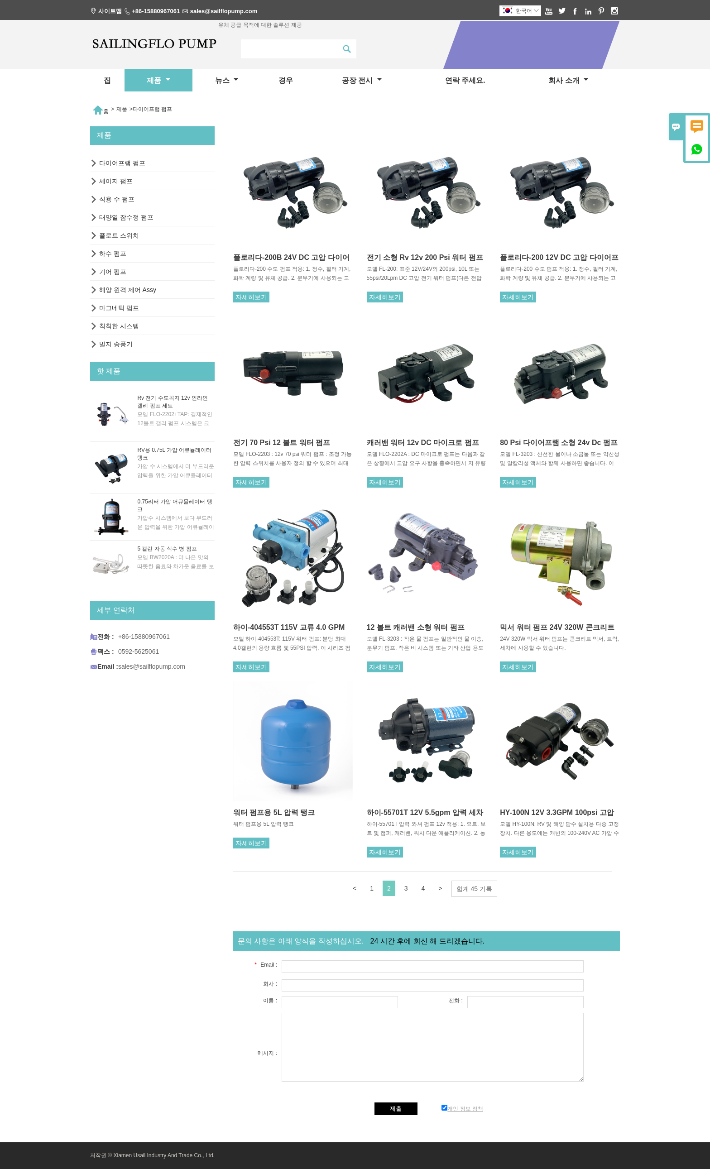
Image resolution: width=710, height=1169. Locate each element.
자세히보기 (251, 297)
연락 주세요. (465, 80)
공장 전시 (362, 80)
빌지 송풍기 (116, 344)
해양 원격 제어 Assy (127, 289)
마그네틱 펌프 (119, 307)
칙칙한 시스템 (119, 326)
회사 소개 (568, 80)
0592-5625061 (138, 651)
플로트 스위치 (119, 235)
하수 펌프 (112, 253)
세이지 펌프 (116, 181)
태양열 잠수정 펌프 (126, 217)
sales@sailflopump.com (224, 11)
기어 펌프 (112, 271)
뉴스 (226, 80)
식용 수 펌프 (116, 199)
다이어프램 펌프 (122, 163)
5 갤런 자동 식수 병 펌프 (167, 549)
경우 (285, 80)
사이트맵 (110, 11)
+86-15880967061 (156, 11)
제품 (158, 80)
